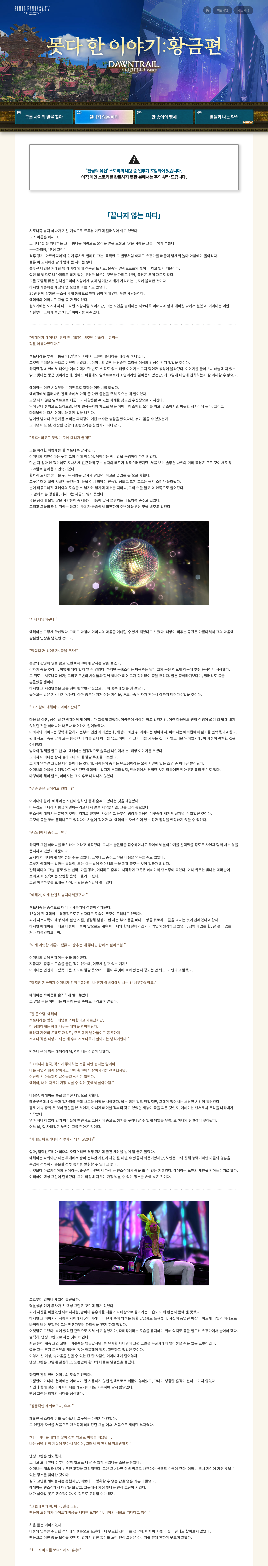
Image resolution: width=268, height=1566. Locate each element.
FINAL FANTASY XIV (29, 14)
